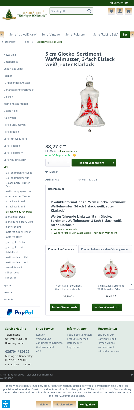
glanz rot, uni (13, 226)
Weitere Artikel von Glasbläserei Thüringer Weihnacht (84, 232)
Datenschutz (74, 343)
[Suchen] (89, 11)
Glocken (8, 96)
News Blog (10, 54)
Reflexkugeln (11, 131)
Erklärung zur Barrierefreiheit (107, 336)
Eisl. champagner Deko (18, 172)
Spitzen (8, 285)
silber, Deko (12, 272)
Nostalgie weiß (14, 267)
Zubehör (9, 299)
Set (6, 166)
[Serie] (105, 34)
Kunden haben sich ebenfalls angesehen (105, 249)
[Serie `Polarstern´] (77, 34)
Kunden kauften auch (61, 249)
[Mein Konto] (119, 11)
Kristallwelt (11, 252)
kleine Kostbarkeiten (16, 103)
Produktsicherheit (77, 338)
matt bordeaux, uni (16, 262)
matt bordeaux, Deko (17, 257)
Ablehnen (43, 404)
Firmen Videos (106, 343)
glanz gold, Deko (15, 242)
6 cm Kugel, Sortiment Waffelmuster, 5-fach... (111, 287)
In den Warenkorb (64, 307)
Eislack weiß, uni (15, 206)
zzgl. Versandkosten (67, 151)
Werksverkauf (106, 347)
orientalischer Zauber (18, 196)
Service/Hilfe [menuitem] (119, 3)
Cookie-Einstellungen (79, 334)
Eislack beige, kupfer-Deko (18, 184)
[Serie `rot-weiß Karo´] (23, 34)
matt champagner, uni (18, 191)
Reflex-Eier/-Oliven (15, 124)
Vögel (7, 292)
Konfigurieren (88, 404)
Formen (8, 75)
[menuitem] (71, 11)
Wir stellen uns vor (109, 351)
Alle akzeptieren (64, 404)
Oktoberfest (11, 61)
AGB (38, 351)
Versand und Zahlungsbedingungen (49, 341)
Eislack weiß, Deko (16, 201)
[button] (6, 404)
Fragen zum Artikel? (64, 229)
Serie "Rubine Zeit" (15, 159)
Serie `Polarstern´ (14, 152)
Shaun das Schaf (13, 68)
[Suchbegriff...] (71, 11)
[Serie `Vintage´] (51, 34)
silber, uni (11, 277)
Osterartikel (11, 110)
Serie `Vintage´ (12, 145)
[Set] (125, 34)
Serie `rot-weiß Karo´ (16, 138)
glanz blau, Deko (15, 216)
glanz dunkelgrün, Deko (19, 221)
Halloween (10, 117)
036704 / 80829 (17, 351)
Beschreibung (56, 188)
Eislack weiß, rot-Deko (18, 211)
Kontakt (40, 334)
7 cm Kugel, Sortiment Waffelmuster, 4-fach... (68, 287)
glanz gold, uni (14, 247)
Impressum (73, 347)
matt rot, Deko (13, 237)
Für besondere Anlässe (17, 82)
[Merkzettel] (111, 11)
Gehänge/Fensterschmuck (19, 89)
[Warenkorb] (128, 11)
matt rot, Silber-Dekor (18, 232)
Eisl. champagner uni (17, 177)
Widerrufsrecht (45, 347)
